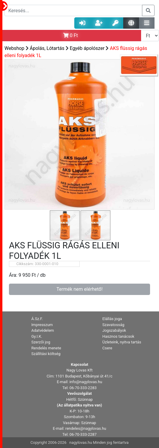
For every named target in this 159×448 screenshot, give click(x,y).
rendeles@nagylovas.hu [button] (85, 428)
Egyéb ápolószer (87, 48)
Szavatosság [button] (113, 324)
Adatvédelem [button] (42, 330)
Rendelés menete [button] (46, 348)
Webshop (14, 48)
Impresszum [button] (42, 324)
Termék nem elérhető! (79, 289)
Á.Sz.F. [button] (37, 318)
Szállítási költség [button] (46, 353)
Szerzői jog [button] (40, 342)
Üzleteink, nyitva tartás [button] (121, 342)
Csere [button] (107, 348)
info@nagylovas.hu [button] (86, 382)
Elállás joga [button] (112, 318)
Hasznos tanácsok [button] (118, 336)
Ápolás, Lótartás (47, 48)
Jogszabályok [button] (114, 330)
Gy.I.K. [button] (36, 336)
